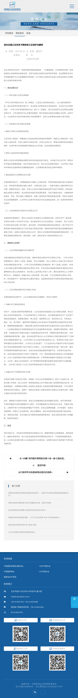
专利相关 (9, 33)
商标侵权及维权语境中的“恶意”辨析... (23, 525)
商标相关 (20, 33)
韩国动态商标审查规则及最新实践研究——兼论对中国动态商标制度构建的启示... (38, 494)
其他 (28, 33)
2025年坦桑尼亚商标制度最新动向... (22, 532)
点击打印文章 (33, 59)
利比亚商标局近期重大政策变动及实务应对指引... (27, 510)
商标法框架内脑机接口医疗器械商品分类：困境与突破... (30, 503)
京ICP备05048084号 (24, 687)
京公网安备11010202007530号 (49, 687)
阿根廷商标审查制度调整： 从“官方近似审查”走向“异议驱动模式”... (34, 517)
